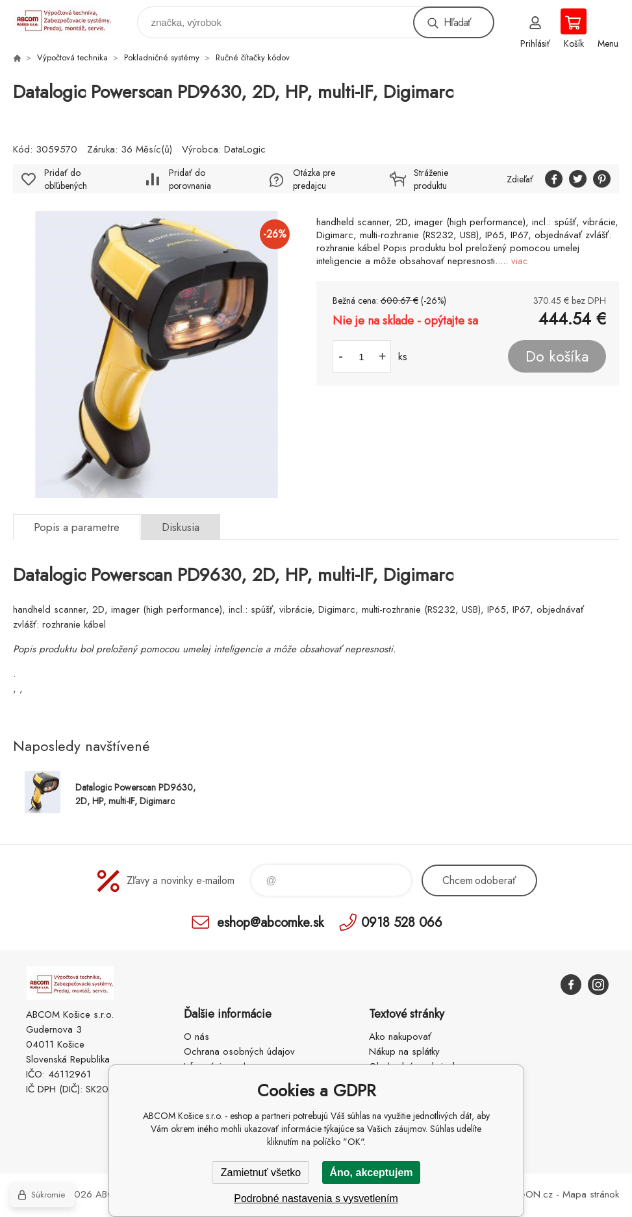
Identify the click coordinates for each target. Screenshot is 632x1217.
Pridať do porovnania (190, 179)
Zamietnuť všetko (261, 1172)
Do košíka (556, 356)
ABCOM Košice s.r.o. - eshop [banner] (70, 19)
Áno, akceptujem (370, 1172)
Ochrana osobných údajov (239, 1051)
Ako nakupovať (400, 1036)
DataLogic (245, 149)
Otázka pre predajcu (314, 179)
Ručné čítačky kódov (253, 57)
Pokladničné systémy (161, 57)
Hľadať (457, 22)
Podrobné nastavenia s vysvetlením (316, 1198)
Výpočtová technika (72, 57)
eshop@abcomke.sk (270, 922)
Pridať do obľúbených (65, 179)
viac (519, 261)
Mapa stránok (590, 1194)
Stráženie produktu (431, 179)
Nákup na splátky (404, 1051)
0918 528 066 (401, 922)
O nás (196, 1036)
